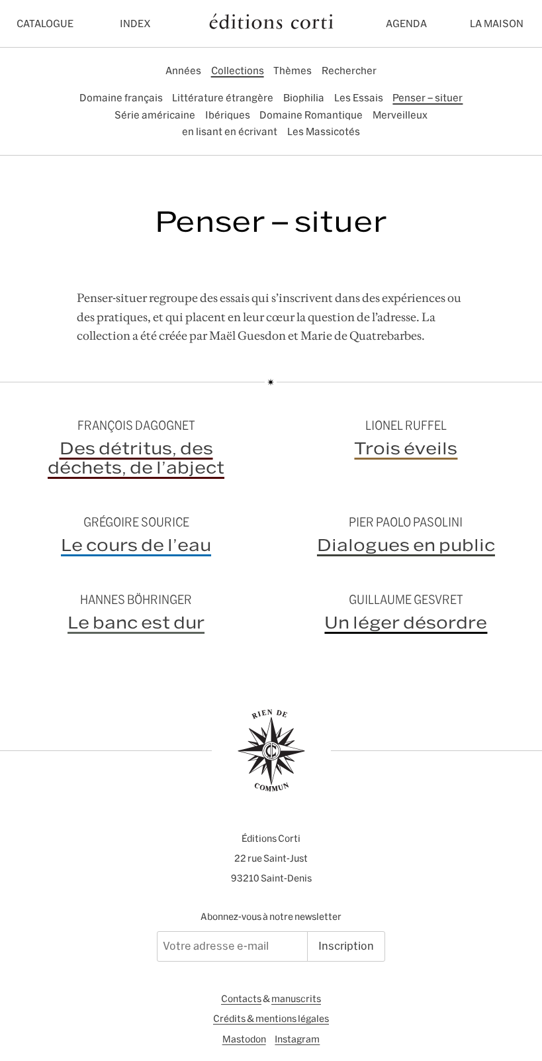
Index (135, 23)
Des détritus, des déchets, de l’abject (136, 458)
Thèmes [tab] (292, 70)
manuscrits (296, 998)
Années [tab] (183, 70)
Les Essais (358, 97)
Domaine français (121, 97)
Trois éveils (405, 448)
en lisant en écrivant (229, 131)
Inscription (346, 946)
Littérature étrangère (222, 97)
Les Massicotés (323, 131)
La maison (496, 23)
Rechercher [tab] (349, 70)
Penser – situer (427, 97)
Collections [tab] (237, 70)
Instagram (297, 1039)
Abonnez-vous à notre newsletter (271, 916)
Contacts (241, 998)
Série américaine (154, 115)
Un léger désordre (405, 622)
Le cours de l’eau (136, 545)
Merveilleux (400, 115)
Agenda (406, 23)
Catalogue (45, 23)
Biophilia (303, 97)
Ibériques (227, 115)
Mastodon (244, 1039)
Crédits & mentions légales (271, 1018)
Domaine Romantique (311, 115)
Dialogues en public (406, 545)
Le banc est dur (136, 622)
